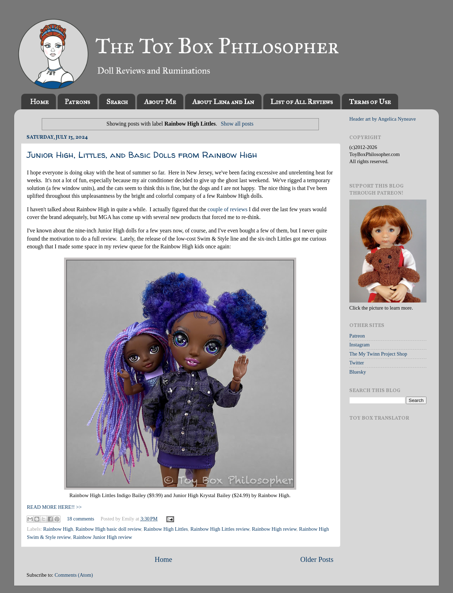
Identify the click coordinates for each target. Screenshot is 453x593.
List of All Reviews (301, 101)
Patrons (77, 101)
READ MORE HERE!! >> (54, 507)
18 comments (80, 519)
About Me (160, 101)
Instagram (359, 344)
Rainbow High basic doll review (108, 529)
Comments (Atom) (74, 575)
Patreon (357, 336)
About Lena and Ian (223, 101)
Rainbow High (58, 529)
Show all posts (237, 124)
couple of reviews (228, 209)
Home (39, 101)
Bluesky (357, 372)
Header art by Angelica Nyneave (382, 119)
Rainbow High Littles (166, 529)
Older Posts (316, 559)
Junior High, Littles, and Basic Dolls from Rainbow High (142, 155)
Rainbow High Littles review (220, 529)
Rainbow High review (274, 529)
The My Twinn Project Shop (378, 354)
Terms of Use (370, 101)
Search (117, 101)
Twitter (356, 362)
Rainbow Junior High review (102, 537)
